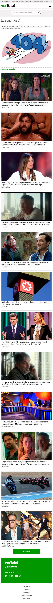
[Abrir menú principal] (50, 6)
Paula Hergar (5, 107)
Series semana (47, 1)
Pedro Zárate (5, 466)
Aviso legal (26, 592)
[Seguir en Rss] (20, 576)
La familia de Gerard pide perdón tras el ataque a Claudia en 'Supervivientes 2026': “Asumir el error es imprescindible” (24, 143)
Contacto (26, 589)
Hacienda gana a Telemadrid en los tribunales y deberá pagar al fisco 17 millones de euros (25, 303)
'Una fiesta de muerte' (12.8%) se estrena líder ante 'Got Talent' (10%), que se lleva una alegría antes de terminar (25, 542)
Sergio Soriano (5, 147)
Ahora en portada (8, 69)
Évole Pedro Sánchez (29, 1)
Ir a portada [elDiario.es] (26, 551)
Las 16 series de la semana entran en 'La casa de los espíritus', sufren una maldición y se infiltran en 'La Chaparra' (25, 263)
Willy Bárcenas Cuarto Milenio (18, 1)
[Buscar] (39, 13)
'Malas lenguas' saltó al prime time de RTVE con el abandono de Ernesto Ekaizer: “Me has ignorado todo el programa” (25, 423)
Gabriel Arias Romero (7, 267)
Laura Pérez (4, 346)
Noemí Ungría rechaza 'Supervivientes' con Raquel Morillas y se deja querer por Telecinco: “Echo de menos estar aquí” (25, 183)
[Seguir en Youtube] (16, 576)
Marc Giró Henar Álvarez (38, 1)
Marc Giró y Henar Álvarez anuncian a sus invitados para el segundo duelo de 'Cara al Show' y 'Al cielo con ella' (24, 343)
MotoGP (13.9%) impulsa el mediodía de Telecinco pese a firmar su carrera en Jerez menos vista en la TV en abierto (25, 502)
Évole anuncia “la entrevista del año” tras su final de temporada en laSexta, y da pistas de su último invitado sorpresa (25, 383)
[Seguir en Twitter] (6, 576)
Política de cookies (26, 595)
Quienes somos (26, 587)
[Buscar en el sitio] (24, 13)
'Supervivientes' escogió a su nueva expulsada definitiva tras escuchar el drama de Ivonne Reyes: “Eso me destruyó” (24, 104)
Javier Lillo (4, 307)
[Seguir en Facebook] (9, 576)
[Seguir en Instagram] (12, 576)
